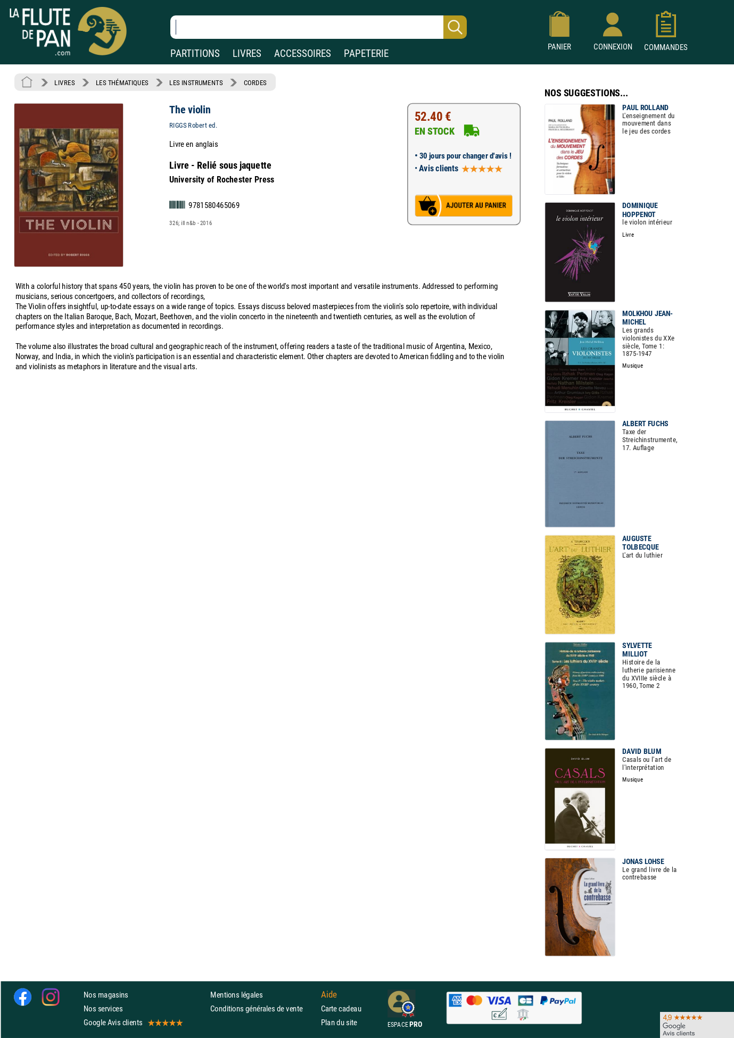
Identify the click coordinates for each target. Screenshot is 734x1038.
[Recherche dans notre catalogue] (318, 27)
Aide (329, 994)
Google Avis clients (133, 1022)
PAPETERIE (366, 53)
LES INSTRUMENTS (195, 82)
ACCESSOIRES (302, 53)
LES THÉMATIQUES (122, 82)
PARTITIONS (195, 53)
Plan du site (339, 1022)
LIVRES (247, 53)
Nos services (103, 1008)
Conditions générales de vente (263, 1008)
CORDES (255, 82)
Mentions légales (236, 994)
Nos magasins (106, 994)
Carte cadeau (341, 1008)
